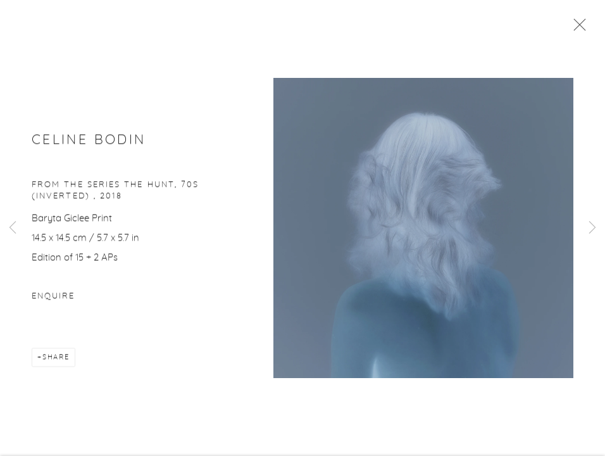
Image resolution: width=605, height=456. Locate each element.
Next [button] (592, 228)
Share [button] (56, 358)
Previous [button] (12, 228)
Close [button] (576, 28)
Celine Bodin (89, 141)
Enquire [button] (53, 297)
